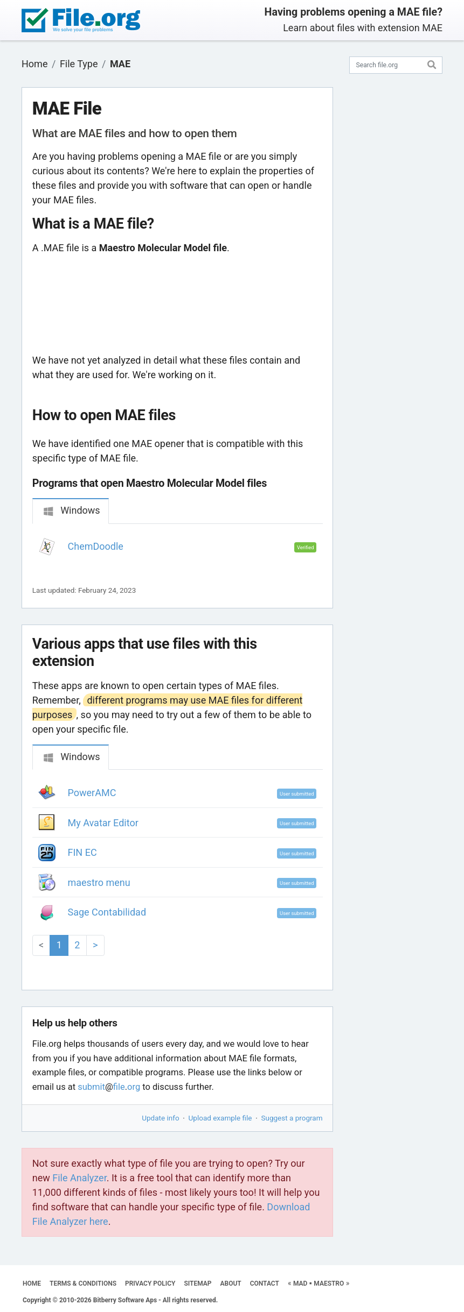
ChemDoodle (95, 546)
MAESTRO (329, 1283)
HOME (32, 1283)
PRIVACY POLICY (150, 1283)
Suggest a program (292, 1118)
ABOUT (230, 1283)
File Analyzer (79, 1177)
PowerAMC (92, 792)
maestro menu (99, 882)
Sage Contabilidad (107, 912)
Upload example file (220, 1118)
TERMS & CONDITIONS (83, 1283)
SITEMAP (197, 1283)
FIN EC (82, 852)
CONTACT (264, 1283)
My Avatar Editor (103, 822)
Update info (160, 1118)
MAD (300, 1283)
